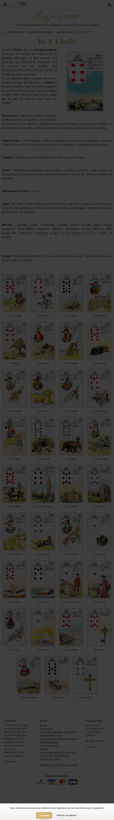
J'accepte (44, 815)
